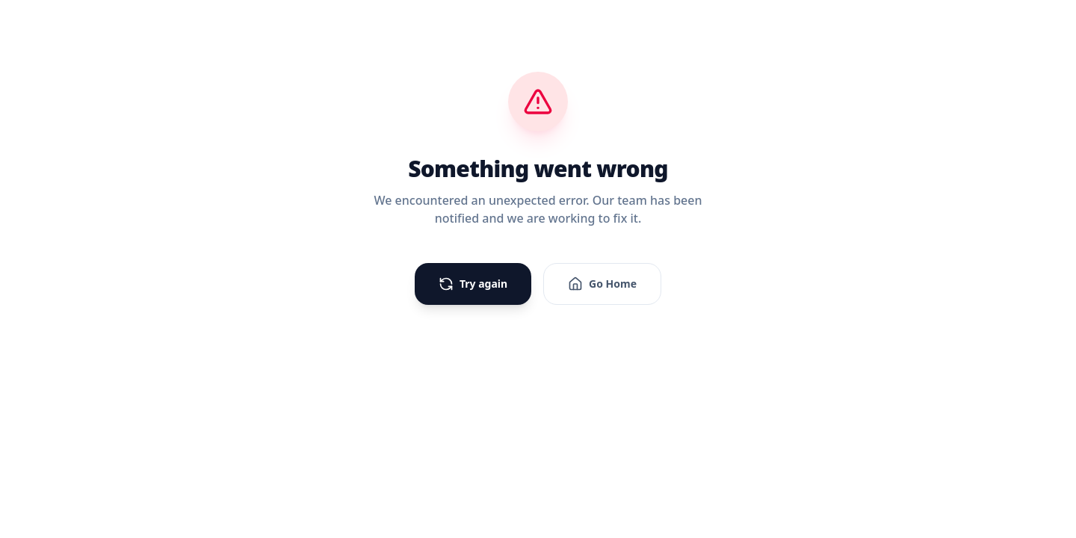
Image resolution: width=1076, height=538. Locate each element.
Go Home (602, 283)
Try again (473, 283)
